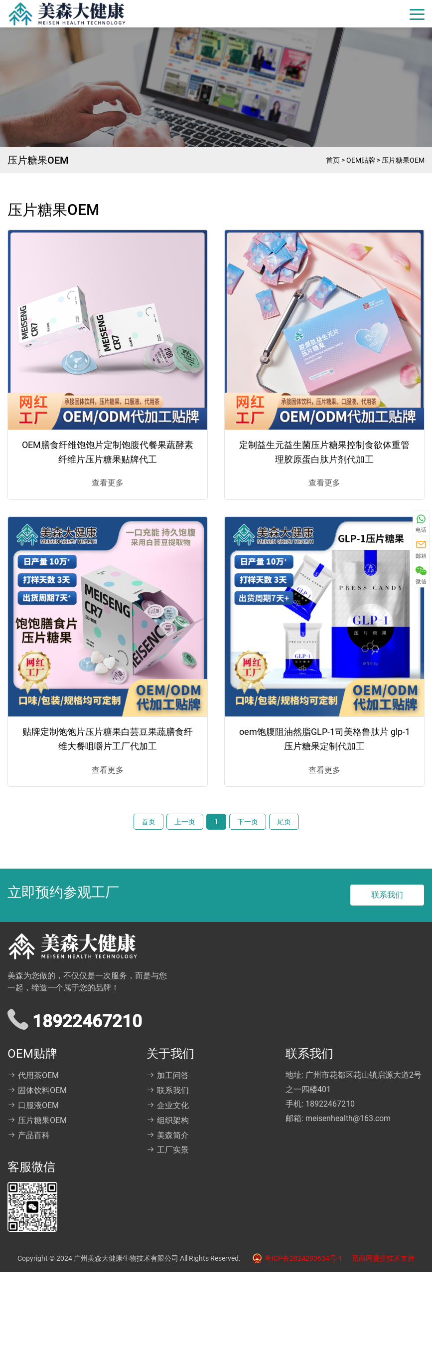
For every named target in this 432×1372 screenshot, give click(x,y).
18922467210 (330, 1104)
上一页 (184, 822)
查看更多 (108, 482)
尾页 (284, 822)
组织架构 (167, 1120)
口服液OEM (33, 1105)
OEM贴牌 (360, 160)
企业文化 (167, 1105)
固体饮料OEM (37, 1090)
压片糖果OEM (403, 160)
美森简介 (167, 1135)
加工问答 (167, 1075)
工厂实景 (167, 1149)
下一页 (247, 822)
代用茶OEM (33, 1075)
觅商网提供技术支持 (383, 1258)
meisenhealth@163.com (348, 1118)
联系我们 (387, 895)
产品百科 (28, 1135)
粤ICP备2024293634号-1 (294, 1258)
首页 (333, 160)
